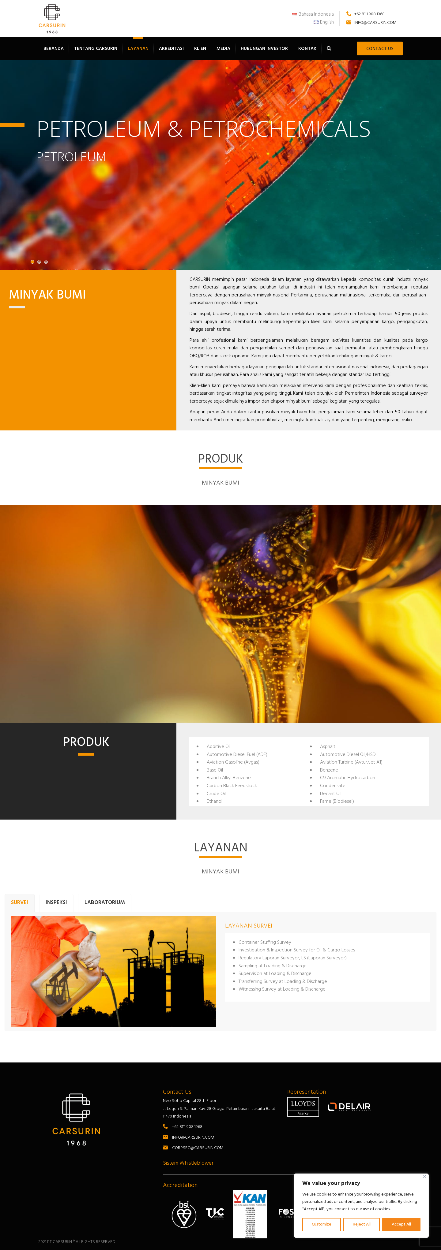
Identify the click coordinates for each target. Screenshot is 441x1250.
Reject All (362, 1224)
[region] (361, 1206)
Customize (321, 1224)
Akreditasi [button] (171, 48)
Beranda (53, 48)
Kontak (307, 48)
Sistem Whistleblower (188, 1163)
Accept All (401, 1224)
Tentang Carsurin (95, 48)
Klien (200, 48)
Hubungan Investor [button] (264, 48)
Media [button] (223, 48)
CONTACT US (380, 49)
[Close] (424, 1176)
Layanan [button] (138, 48)
